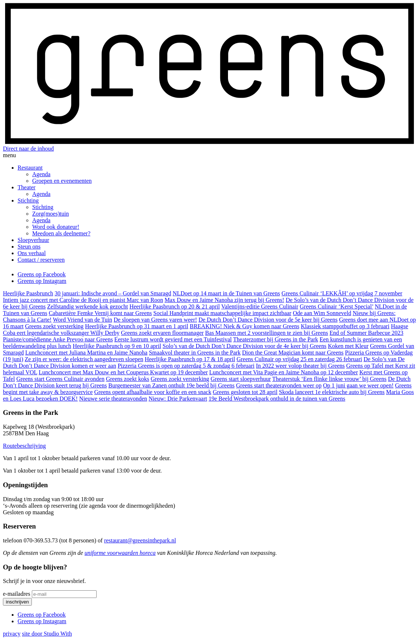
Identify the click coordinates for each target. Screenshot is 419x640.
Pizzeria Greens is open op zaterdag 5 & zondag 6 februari (185, 366)
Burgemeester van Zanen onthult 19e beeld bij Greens (171, 385)
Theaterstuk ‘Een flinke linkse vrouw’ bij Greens (329, 379)
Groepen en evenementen (62, 181)
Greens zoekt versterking (54, 326)
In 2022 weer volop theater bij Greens (300, 366)
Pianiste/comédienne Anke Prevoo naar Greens (58, 339)
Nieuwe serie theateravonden (113, 398)
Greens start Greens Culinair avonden (60, 379)
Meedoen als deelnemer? (61, 233)
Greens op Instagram (42, 281)
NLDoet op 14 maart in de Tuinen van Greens (226, 293)
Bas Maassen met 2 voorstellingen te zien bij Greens (266, 333)
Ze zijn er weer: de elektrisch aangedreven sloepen (84, 359)
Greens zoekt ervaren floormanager (162, 333)
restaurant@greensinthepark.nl (140, 540)
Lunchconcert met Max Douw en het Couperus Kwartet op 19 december (123, 372)
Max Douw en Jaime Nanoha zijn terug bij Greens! (224, 300)
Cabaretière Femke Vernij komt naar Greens (100, 313)
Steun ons (29, 246)
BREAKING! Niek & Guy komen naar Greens (244, 326)
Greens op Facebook (42, 274)
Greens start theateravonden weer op (279, 385)
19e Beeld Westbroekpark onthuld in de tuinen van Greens (277, 398)
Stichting (28, 200)
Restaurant (30, 167)
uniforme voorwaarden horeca (120, 553)
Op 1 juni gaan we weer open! (358, 385)
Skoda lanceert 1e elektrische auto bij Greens (332, 392)
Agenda (41, 174)
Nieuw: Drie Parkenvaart (178, 398)
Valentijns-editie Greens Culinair (259, 306)
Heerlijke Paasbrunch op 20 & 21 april (175, 306)
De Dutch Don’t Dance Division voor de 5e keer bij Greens (267, 320)
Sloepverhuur (33, 240)
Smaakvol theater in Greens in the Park (195, 352)
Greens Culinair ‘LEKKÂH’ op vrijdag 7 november (341, 293)
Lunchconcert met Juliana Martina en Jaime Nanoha (86, 352)
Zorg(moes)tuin (50, 214)
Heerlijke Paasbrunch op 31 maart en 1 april (136, 326)
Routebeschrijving (24, 446)
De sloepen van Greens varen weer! (155, 320)
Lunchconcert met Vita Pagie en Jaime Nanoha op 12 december (283, 372)
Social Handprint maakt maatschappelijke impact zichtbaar (222, 313)
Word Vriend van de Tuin (82, 320)
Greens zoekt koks (127, 379)
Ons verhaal (32, 253)
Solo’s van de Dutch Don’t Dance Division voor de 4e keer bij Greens (244, 346)
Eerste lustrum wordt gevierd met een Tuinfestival (173, 339)
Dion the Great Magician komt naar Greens (293, 352)
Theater (26, 187)
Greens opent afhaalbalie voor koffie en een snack (152, 392)
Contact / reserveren (41, 260)
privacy (11, 633)
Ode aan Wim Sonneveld (322, 313)
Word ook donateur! (55, 227)
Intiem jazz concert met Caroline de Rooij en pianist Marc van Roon (83, 300)
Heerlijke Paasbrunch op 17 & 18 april (190, 359)
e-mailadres (16, 594)
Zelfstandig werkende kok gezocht (87, 306)
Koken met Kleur (348, 346)
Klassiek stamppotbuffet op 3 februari (345, 326)
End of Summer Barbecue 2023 (367, 333)
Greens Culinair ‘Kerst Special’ (336, 306)
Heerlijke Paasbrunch (28, 293)
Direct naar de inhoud (28, 148)
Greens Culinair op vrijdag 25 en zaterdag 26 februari (299, 359)
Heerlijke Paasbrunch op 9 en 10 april (117, 346)
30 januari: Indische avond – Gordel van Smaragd (113, 293)
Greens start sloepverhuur (241, 379)
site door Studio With (47, 633)
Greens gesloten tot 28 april (245, 392)
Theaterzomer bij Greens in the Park (275, 339)
